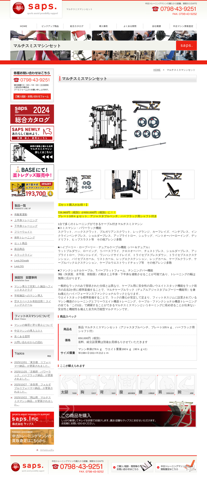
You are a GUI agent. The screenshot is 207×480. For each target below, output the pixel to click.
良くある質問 (22, 336)
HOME (157, 70)
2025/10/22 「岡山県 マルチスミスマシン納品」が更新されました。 (33, 401)
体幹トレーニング (24, 237)
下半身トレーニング (26, 226)
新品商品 (19, 249)
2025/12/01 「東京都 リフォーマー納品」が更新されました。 (32, 364)
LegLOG (19, 266)
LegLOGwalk (21, 260)
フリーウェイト (23, 231)
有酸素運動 (20, 214)
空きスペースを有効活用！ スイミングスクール (32, 303)
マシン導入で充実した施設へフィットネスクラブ (33, 288)
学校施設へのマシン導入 (28, 295)
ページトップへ (47, 450)
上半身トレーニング (26, 220)
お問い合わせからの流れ (28, 342)
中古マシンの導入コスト (28, 330)
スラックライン (23, 254)
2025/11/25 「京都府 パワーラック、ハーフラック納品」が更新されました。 (33, 375)
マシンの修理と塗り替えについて (33, 324)
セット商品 (20, 243)
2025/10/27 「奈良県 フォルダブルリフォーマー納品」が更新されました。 (33, 388)
